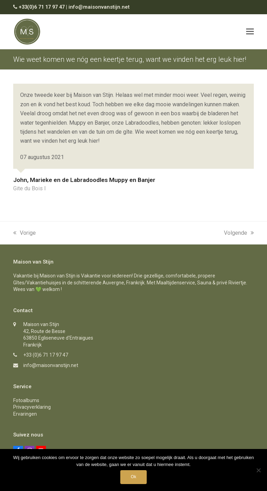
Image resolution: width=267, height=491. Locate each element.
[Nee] (258, 470)
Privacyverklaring (32, 407)
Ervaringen (25, 414)
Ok (133, 476)
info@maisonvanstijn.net (99, 7)
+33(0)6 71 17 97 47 (42, 7)
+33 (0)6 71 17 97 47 (45, 355)
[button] (250, 31)
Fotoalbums (26, 400)
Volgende (239, 233)
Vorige (24, 233)
